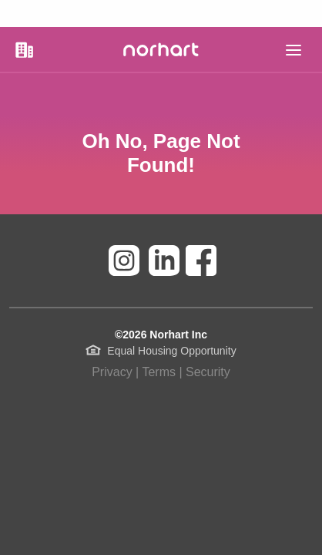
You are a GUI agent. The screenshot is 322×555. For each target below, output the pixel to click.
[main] (293, 50)
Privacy (112, 371)
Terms (159, 371)
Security (208, 371)
